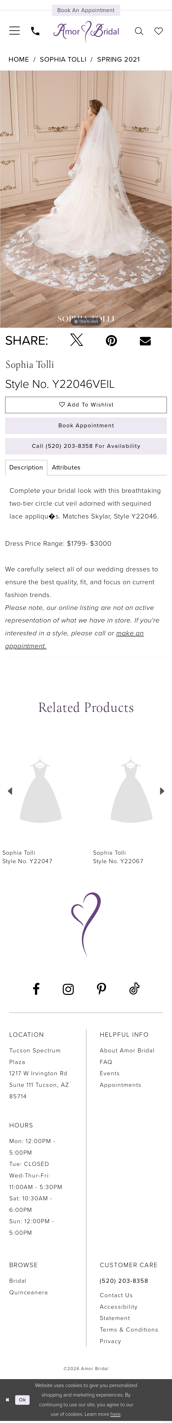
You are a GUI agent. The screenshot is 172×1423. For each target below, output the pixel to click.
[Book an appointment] (86, 10)
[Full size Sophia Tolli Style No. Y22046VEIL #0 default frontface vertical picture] (86, 199)
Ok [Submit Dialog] (23, 1402)
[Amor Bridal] (86, 32)
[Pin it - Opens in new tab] (111, 340)
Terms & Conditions (129, 1331)
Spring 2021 (118, 59)
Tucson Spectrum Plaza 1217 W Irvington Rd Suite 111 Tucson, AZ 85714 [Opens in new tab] (39, 1075)
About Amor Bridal (127, 1053)
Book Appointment (86, 426)
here (116, 1416)
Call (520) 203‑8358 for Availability (86, 448)
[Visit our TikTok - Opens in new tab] (134, 992)
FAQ (106, 1064)
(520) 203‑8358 (124, 1283)
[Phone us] (35, 30)
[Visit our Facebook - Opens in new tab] (36, 991)
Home (18, 59)
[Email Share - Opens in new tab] (145, 340)
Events (110, 1075)
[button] (14, 30)
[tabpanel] (86, 199)
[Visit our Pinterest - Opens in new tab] (101, 991)
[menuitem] (14, 30)
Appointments (121, 1087)
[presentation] (41, 793)
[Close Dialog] (8, 1402)
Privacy (110, 1343)
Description (26, 470)
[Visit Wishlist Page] (159, 30)
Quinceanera (28, 1294)
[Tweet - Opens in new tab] (76, 341)
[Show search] (139, 30)
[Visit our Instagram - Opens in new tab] (68, 991)
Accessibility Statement (119, 1314)
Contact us (116, 1297)
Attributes (66, 470)
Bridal (18, 1283)
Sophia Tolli (63, 59)
